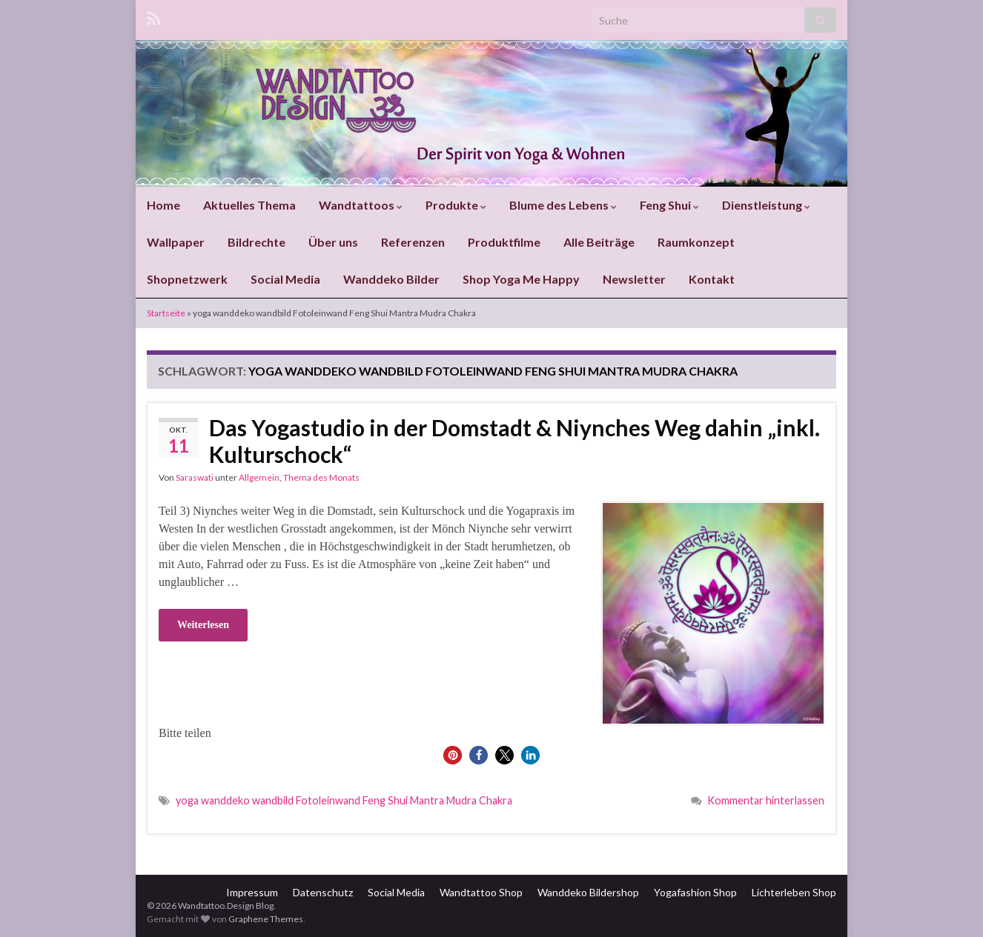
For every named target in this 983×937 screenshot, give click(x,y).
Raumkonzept (696, 242)
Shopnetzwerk (187, 279)
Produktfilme (504, 242)
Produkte (456, 205)
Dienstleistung (766, 205)
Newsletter (634, 279)
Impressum (252, 892)
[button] (452, 755)
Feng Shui (669, 205)
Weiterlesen (203, 624)
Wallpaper (176, 242)
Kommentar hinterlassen (765, 800)
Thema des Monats (321, 477)
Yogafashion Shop (695, 892)
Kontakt (712, 279)
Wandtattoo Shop (481, 892)
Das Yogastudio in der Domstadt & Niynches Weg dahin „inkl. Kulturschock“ (514, 440)
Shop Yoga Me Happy (521, 279)
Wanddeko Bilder (391, 279)
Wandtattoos (361, 205)
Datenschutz (323, 892)
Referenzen (413, 242)
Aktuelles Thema (249, 205)
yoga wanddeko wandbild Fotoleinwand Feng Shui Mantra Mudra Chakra (344, 800)
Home (163, 205)
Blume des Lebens (563, 205)
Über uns (333, 242)
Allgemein (259, 477)
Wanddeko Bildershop (588, 892)
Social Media (285, 279)
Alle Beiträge (599, 242)
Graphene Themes (265, 918)
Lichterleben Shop (794, 892)
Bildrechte (256, 242)
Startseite (166, 313)
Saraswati (195, 477)
